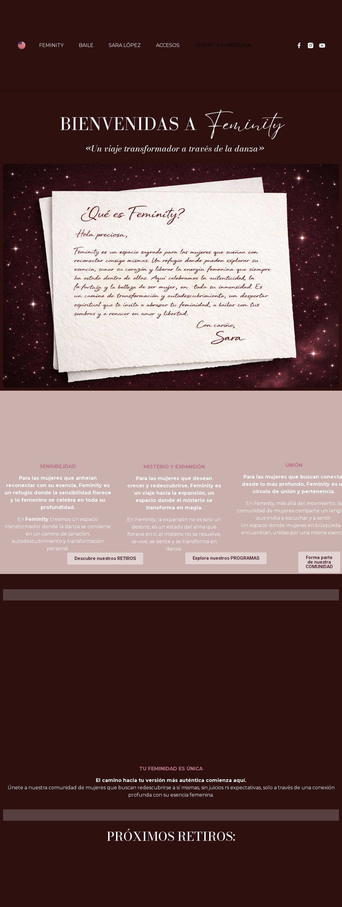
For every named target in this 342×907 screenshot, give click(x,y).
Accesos (168, 45)
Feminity (51, 45)
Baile (86, 45)
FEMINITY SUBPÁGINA (223, 45)
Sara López (125, 45)
